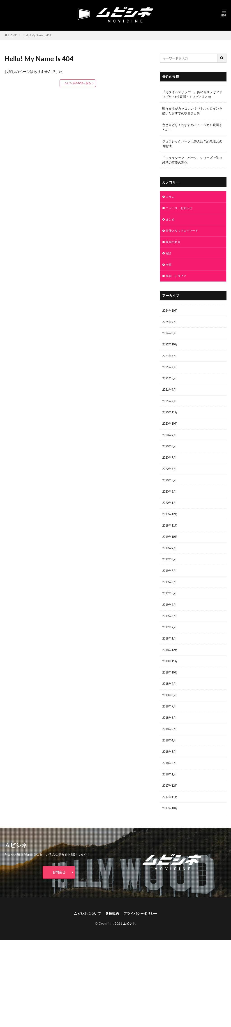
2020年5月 (170, 489)
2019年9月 (170, 560)
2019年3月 (170, 630)
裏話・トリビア (177, 279)
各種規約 (112, 935)
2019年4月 (170, 618)
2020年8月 (170, 454)
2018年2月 (170, 782)
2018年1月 (170, 794)
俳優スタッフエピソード (183, 232)
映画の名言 (174, 244)
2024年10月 (170, 314)
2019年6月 (170, 595)
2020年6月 (170, 478)
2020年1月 (170, 513)
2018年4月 (170, 759)
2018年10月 (170, 688)
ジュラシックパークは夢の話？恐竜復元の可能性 (192, 143)
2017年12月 (170, 805)
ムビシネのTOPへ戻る (77, 83)
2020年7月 (170, 466)
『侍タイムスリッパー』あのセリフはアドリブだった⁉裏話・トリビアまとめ (192, 94)
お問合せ (59, 893)
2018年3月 (170, 770)
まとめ (170, 220)
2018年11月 (170, 677)
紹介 (169, 255)
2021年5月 (170, 384)
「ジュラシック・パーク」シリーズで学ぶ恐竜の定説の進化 (192, 160)
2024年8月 (170, 337)
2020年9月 (170, 443)
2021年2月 (170, 408)
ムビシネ (129, 946)
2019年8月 (170, 571)
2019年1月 (170, 653)
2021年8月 (170, 361)
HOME (12, 35)
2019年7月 (170, 583)
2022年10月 (170, 349)
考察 (169, 267)
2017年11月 (170, 817)
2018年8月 (170, 712)
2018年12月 (170, 665)
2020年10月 (170, 431)
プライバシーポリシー (142, 935)
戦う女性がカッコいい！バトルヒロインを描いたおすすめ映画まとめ (192, 110)
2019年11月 (170, 536)
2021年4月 (170, 396)
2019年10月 (170, 548)
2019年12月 (170, 525)
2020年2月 (170, 501)
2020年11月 (170, 419)
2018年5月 (170, 747)
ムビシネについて (85, 935)
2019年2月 (170, 642)
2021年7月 (170, 372)
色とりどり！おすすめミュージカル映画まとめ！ (192, 127)
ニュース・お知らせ (180, 209)
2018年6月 (170, 735)
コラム (170, 197)
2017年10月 (170, 829)
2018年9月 (170, 700)
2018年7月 (170, 723)
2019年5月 (170, 606)
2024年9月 (170, 326)
